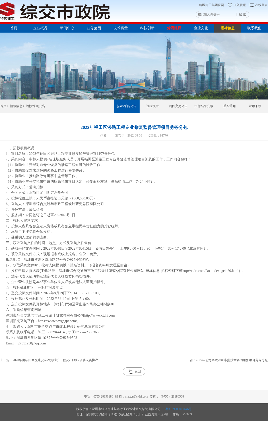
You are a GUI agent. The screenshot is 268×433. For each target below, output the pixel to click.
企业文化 (201, 28)
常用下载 (255, 106)
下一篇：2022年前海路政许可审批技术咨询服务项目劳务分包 (225, 360)
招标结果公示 (203, 106)
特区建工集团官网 (211, 5)
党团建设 (174, 28)
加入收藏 (236, 5)
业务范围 (94, 28)
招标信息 (228, 28)
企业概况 (40, 28)
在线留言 (258, 5)
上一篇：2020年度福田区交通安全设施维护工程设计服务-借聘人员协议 (49, 360)
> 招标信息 (14, 106)
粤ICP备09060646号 (178, 409)
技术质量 (120, 28)
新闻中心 (67, 28)
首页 (13, 28)
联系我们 (254, 28)
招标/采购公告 (127, 106)
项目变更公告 (178, 106)
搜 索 (242, 14)
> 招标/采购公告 (33, 106)
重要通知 (229, 106)
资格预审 (152, 106)
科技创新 (147, 28)
